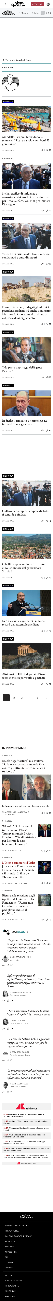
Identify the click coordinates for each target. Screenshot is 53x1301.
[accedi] (48, 4)
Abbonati (37, 4)
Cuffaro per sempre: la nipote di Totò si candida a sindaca (25, 513)
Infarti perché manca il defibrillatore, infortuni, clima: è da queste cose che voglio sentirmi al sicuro (28, 980)
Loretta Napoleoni (20, 957)
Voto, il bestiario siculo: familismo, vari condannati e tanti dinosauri (26, 255)
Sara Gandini (17, 1020)
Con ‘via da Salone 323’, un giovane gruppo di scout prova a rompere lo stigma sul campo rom (28, 1042)
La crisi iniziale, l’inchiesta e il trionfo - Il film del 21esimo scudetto (18, 873)
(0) (48, 150)
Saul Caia (8, 150)
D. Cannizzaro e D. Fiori (15, 883)
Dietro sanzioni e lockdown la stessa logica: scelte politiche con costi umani (28, 1012)
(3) (48, 521)
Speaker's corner (20, 1052)
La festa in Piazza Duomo (19, 866)
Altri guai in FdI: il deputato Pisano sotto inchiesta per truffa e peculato (24, 676)
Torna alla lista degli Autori (17, 59)
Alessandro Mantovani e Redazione (15, 813)
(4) (48, 430)
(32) (10, 965)
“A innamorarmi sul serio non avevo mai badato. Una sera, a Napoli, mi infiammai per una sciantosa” (28, 1074)
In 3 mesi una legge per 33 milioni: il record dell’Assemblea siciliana (24, 622)
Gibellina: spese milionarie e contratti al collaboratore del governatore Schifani (25, 567)
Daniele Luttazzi (19, 1084)
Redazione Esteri (11, 851)
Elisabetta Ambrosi (20, 992)
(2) (9, 1060)
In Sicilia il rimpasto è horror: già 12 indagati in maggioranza (24, 422)
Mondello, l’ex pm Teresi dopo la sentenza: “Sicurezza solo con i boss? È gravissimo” (25, 140)
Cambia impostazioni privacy (18, 1236)
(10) (10, 1000)
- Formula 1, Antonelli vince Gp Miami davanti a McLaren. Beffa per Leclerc (24, 1115)
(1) (48, 264)
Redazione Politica (13, 920)
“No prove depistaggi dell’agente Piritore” (22, 369)
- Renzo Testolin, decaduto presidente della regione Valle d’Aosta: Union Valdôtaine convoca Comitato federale (26, 1156)
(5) (48, 210)
